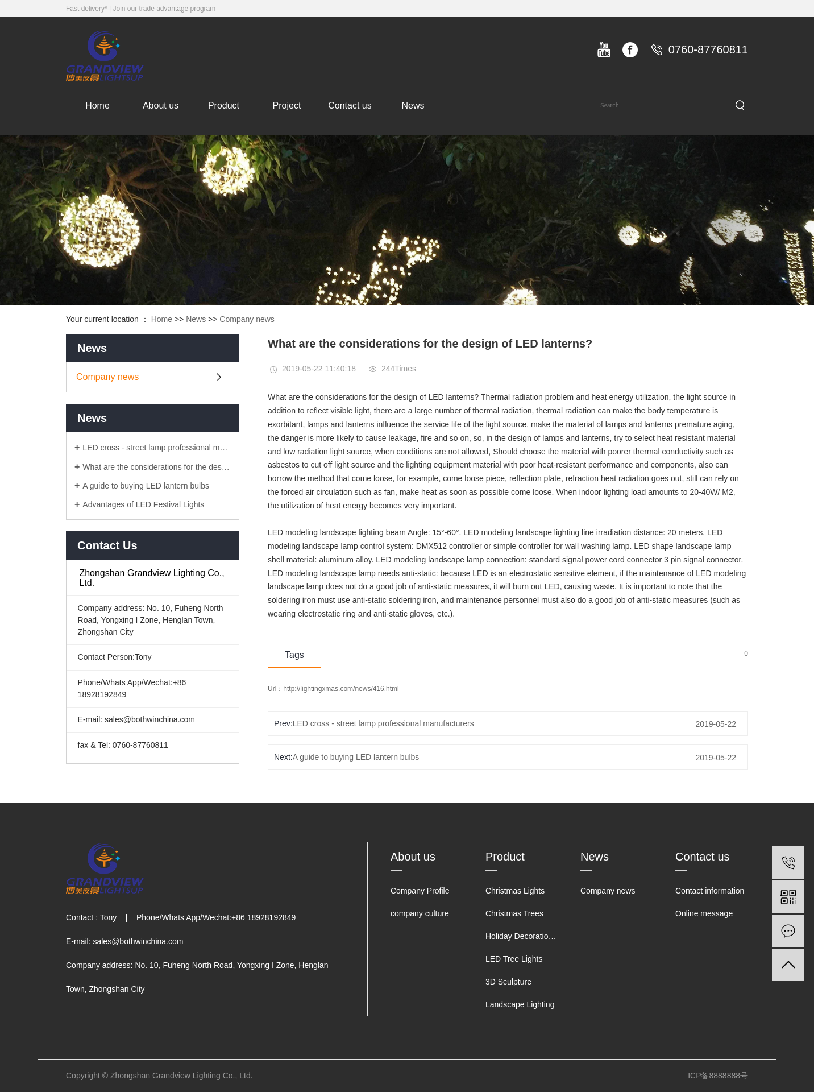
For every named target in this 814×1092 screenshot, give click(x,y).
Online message (704, 913)
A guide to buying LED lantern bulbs (145, 485)
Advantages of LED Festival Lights (143, 504)
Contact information (709, 890)
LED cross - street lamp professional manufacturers (156, 447)
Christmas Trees (514, 913)
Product (223, 105)
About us (160, 105)
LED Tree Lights (513, 958)
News (412, 105)
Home (97, 105)
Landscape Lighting (519, 1004)
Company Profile (420, 890)
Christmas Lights (515, 890)
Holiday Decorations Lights (532, 936)
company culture (420, 913)
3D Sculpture (508, 981)
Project (287, 105)
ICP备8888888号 (718, 1075)
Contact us (349, 105)
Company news (247, 319)
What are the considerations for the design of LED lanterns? (156, 466)
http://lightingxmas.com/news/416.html (340, 689)
